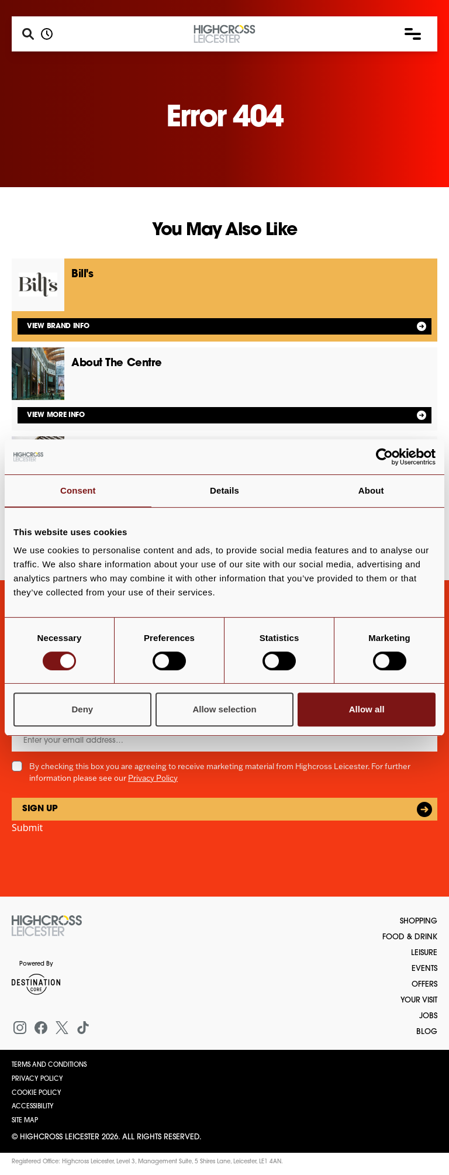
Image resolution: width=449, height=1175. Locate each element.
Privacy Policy (153, 778)
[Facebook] (41, 1027)
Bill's (82, 274)
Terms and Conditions (49, 1065)
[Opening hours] (47, 34)
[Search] (28, 34)
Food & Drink (409, 937)
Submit (27, 827)
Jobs (428, 1016)
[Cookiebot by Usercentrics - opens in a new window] (384, 457)
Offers (424, 984)
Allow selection (224, 709)
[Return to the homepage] (47, 925)
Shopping (418, 921)
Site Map (25, 1121)
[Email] (224, 741)
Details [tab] (224, 490)
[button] (413, 34)
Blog (426, 1032)
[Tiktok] (83, 1027)
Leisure (424, 953)
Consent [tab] (78, 490)
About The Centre (116, 363)
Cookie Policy (36, 1093)
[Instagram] (20, 1027)
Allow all (367, 709)
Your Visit (418, 1000)
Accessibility (33, 1107)
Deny (82, 709)
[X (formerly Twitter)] (62, 1027)
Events (424, 969)
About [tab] (371, 490)
